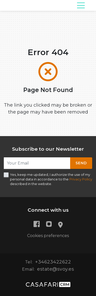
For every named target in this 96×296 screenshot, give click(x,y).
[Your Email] (37, 163)
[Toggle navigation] (80, 5)
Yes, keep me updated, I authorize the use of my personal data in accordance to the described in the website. (51, 179)
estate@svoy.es (55, 269)
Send (81, 163)
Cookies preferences (48, 235)
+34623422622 (53, 262)
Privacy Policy (80, 179)
